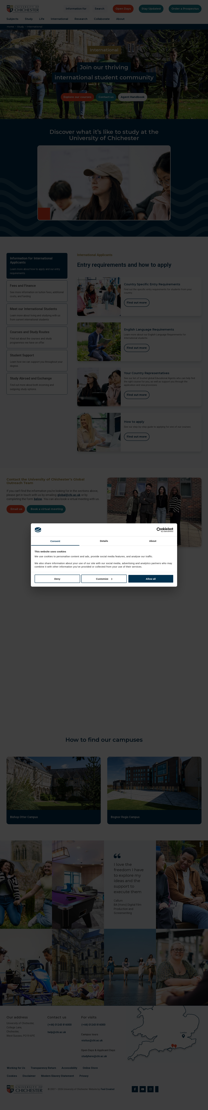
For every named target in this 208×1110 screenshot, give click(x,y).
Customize (104, 578)
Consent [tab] (55, 541)
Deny (57, 578)
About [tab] (152, 541)
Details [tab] (104, 541)
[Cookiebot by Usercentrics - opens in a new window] (159, 530)
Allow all (151, 578)
